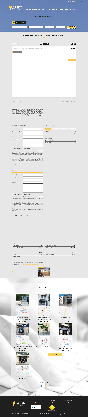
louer (41, 9)
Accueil (26, 9)
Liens (29, 414)
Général (48, 129)
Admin (31, 414)
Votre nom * (14, 129)
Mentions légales (18, 414)
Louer (16, 22)
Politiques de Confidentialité (28, 163)
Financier (72, 129)
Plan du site (13, 414)
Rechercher (71, 26)
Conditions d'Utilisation (37, 163)
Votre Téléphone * (15, 134)
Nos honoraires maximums (24, 414)
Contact (73, 9)
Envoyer (40, 151)
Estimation (46, 9)
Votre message (15, 139)
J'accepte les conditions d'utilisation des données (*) (22, 148)
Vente (13, 22)
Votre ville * (14, 136)
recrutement (59, 9)
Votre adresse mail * (16, 131)
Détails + (55, 129)
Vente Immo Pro (22, 22)
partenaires (67, 9)
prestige (52, 9)
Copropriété (64, 129)
